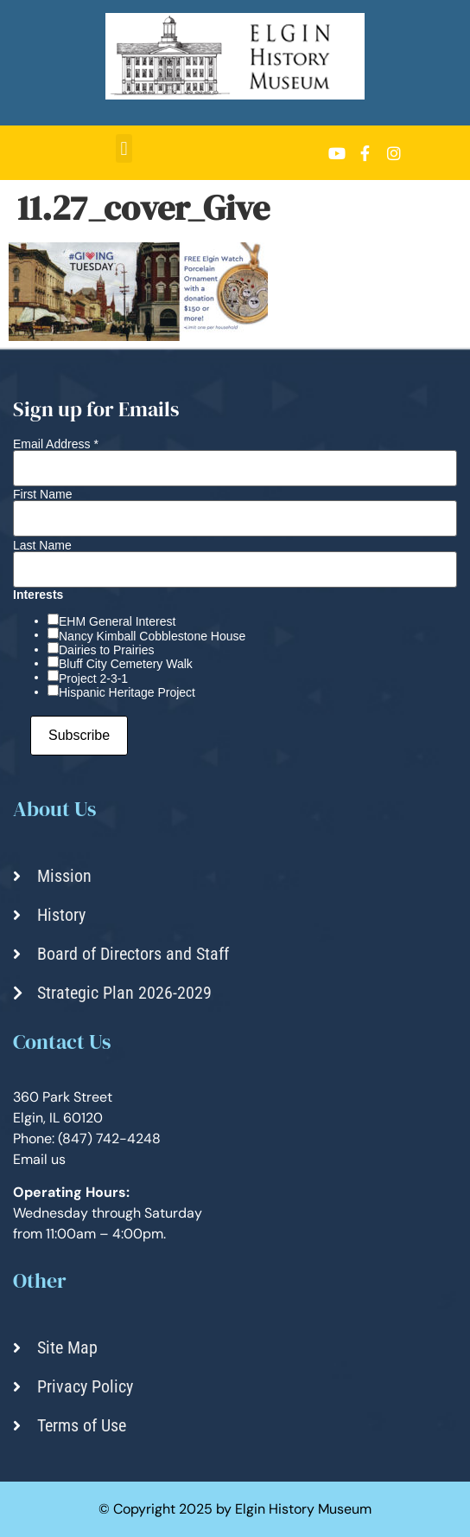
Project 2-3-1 (93, 678)
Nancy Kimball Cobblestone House (152, 636)
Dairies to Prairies (106, 650)
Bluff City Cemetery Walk (126, 664)
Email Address (55, 444)
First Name (42, 494)
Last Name (42, 545)
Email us (39, 1159)
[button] (124, 148)
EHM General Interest (117, 621)
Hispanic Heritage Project (127, 692)
